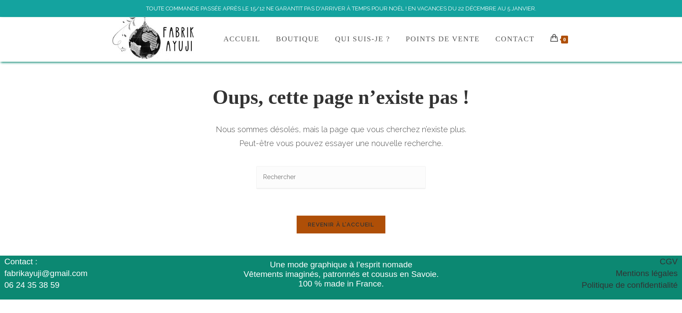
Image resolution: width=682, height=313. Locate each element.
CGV (669, 261)
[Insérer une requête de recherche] (341, 177)
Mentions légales (646, 273)
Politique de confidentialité (630, 285)
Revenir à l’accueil (341, 224)
